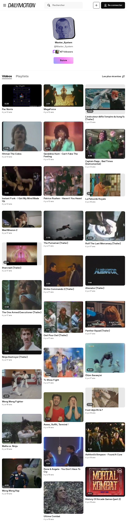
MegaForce (50, 109)
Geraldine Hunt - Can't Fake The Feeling (61, 155)
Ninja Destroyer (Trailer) (15, 357)
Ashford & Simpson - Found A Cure (103, 454)
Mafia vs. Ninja (10, 446)
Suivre (63, 60)
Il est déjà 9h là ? (94, 410)
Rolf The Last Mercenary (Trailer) (103, 243)
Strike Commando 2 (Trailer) (59, 289)
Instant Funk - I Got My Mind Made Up (20, 199)
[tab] (7, 76)
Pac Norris (7, 109)
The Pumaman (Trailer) (56, 243)
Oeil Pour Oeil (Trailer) (55, 335)
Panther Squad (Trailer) (97, 330)
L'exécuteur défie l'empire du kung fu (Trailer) (105, 118)
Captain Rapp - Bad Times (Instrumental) (99, 162)
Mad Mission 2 (9, 230)
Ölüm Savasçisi (93, 375)
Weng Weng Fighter (12, 401)
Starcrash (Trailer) (11, 268)
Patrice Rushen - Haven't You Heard (63, 198)
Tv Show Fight (51, 380)
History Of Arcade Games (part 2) (103, 499)
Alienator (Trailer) (94, 288)
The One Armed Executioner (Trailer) (21, 312)
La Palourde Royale (95, 199)
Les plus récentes (113, 76)
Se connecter (113, 5)
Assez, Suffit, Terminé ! (56, 424)
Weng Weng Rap (10, 491)
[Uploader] (96, 5)
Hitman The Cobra (11, 154)
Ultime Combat (52, 516)
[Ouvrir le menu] (4, 5)
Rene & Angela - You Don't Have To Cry (62, 470)
